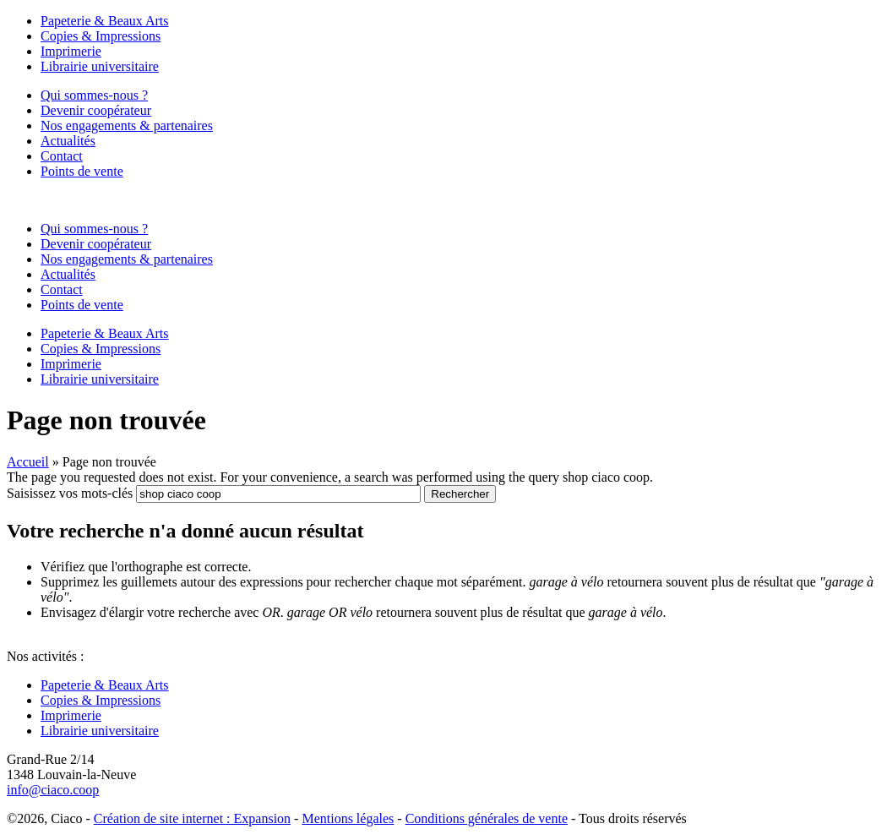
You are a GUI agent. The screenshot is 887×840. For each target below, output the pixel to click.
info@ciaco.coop (53, 790)
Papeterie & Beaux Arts (105, 21)
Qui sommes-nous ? (94, 95)
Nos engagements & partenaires (127, 125)
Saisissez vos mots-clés (71, 493)
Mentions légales (348, 818)
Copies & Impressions (101, 36)
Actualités (68, 141)
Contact (62, 156)
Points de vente (82, 171)
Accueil (28, 462)
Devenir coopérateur (96, 110)
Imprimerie (71, 51)
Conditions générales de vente (486, 818)
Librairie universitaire (100, 66)
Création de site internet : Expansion (192, 818)
